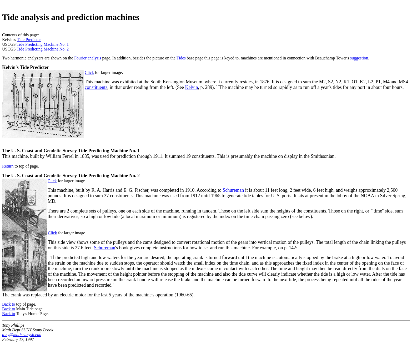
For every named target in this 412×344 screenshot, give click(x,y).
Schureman (233, 190)
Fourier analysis (87, 58)
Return (8, 166)
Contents (9, 35)
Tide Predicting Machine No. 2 (43, 49)
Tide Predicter (29, 39)
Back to (8, 304)
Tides (181, 58)
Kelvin (191, 87)
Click (89, 72)
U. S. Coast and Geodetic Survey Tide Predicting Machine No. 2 (75, 175)
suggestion (359, 58)
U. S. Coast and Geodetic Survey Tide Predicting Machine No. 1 (75, 150)
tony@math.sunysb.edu (21, 334)
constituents (96, 87)
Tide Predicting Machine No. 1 (43, 44)
